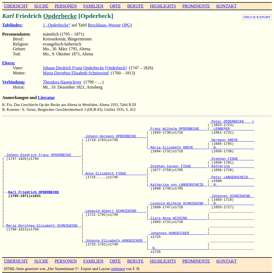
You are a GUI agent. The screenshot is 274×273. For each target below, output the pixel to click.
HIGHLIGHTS (163, 6)
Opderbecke (60, 15)
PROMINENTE (196, 6)
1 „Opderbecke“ (57, 25)
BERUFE (135, 6)
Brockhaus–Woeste (104, 25)
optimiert (118, 269)
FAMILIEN (93, 6)
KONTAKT (226, 6)
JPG (127, 25)
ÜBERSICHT (16, 6)
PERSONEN (66, 6)
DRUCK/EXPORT (257, 17)
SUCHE (41, 6)
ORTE (115, 6)
